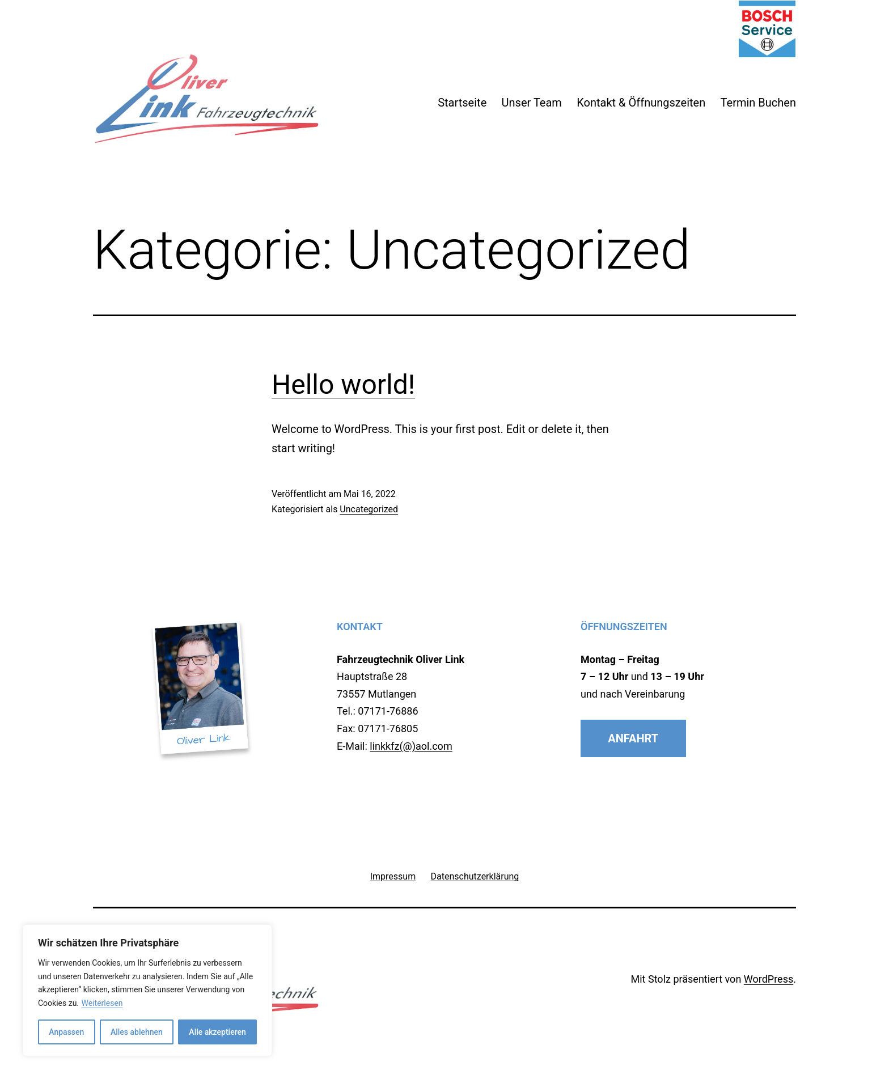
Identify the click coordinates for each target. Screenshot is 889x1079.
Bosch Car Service (767, 29)
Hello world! (343, 384)
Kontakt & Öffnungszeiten (641, 102)
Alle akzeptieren (217, 1031)
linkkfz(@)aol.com (411, 746)
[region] (147, 990)
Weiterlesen (102, 1003)
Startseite (462, 102)
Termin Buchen (758, 102)
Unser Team (532, 102)
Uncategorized (369, 509)
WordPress (768, 979)
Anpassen (66, 1031)
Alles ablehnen (137, 1031)
